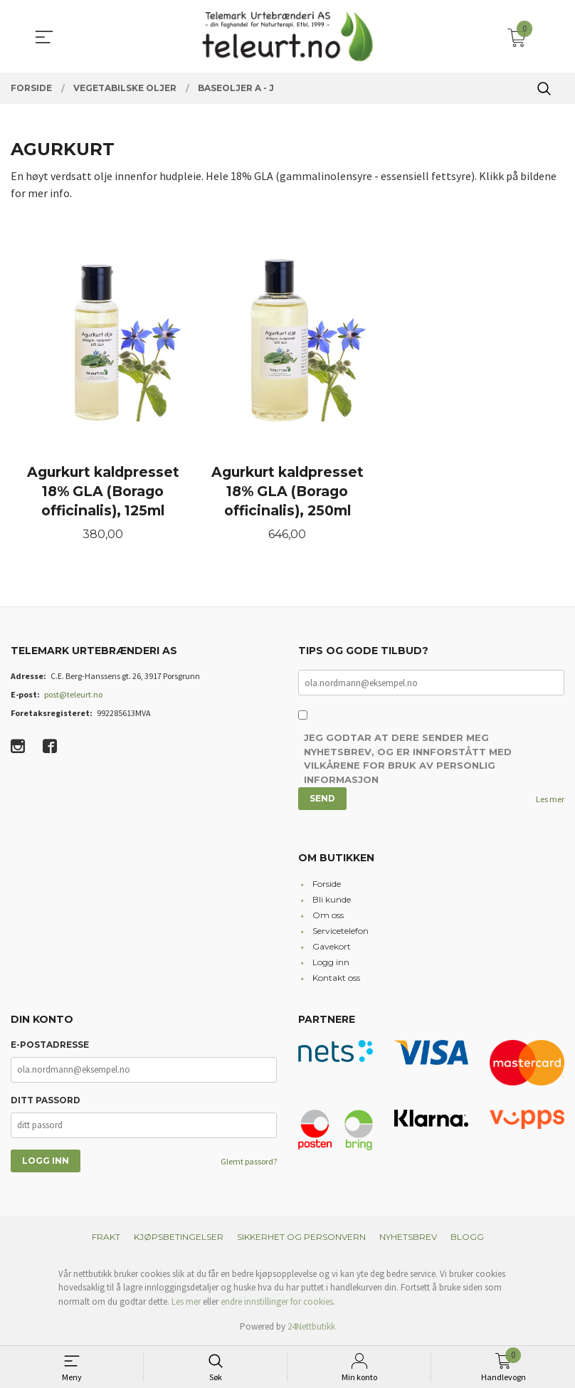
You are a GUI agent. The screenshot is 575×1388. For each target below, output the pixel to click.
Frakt (106, 1236)
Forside (326, 883)
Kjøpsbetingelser (178, 1236)
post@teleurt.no (73, 694)
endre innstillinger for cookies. (278, 1301)
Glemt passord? (249, 1161)
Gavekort (331, 946)
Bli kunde (331, 899)
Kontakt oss (336, 977)
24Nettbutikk (311, 1326)
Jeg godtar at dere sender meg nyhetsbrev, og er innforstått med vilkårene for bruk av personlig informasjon (408, 758)
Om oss (328, 915)
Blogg (467, 1236)
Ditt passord (45, 1100)
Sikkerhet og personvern (301, 1236)
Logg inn (330, 962)
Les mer (550, 799)
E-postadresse (50, 1044)
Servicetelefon (340, 930)
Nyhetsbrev (408, 1236)
